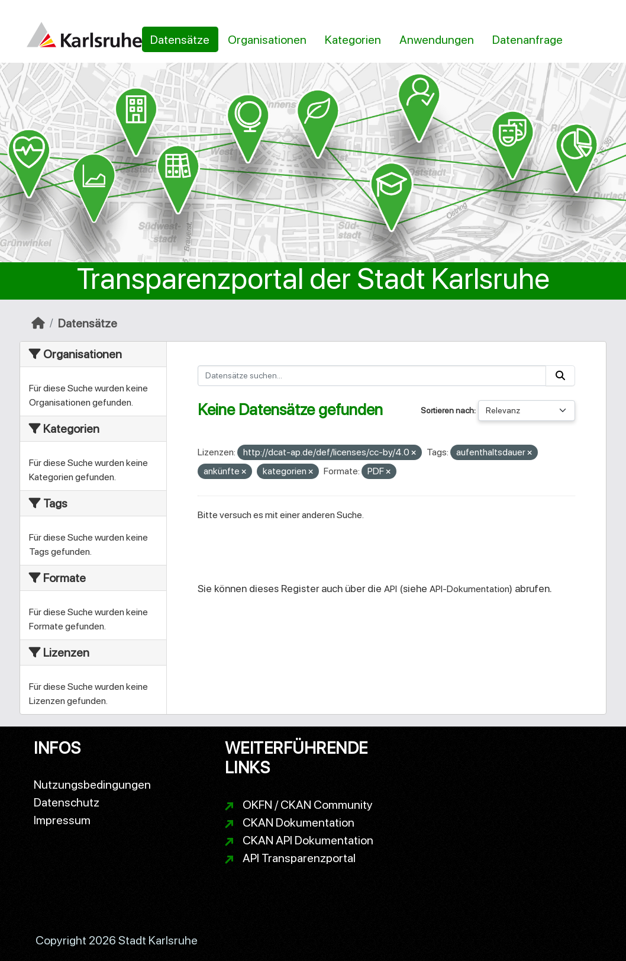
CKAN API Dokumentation (308, 840)
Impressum (62, 820)
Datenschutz (66, 802)
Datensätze (179, 40)
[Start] (38, 323)
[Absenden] (560, 375)
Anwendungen (436, 40)
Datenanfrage (527, 40)
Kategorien (353, 40)
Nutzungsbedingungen (92, 784)
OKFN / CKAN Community (308, 805)
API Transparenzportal (299, 858)
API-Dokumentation (469, 588)
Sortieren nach (447, 410)
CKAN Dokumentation (298, 822)
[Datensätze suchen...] (372, 375)
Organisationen (267, 40)
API (390, 588)
